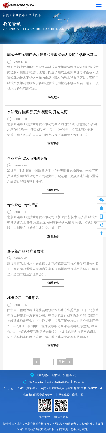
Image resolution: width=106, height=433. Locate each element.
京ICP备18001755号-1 (89, 388)
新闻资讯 (18, 15)
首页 (6, 15)
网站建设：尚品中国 (71, 394)
